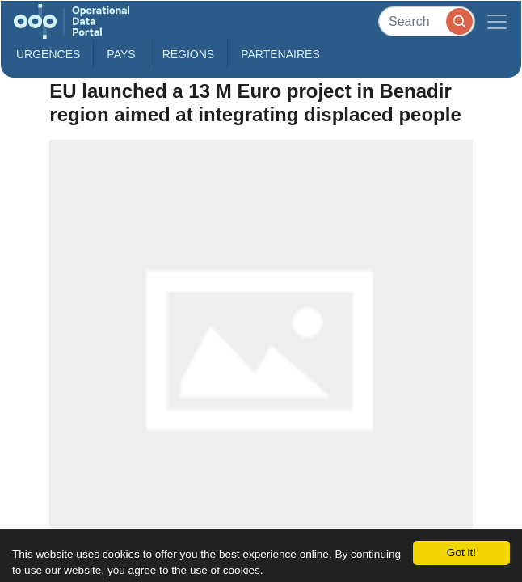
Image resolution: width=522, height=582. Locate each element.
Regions (188, 54)
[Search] (426, 21)
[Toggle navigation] (497, 21)
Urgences (48, 54)
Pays (121, 54)
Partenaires (280, 54)
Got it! (461, 552)
